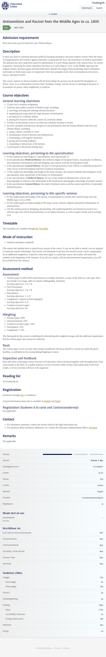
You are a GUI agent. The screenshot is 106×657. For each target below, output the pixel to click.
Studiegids (98, 3)
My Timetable (42, 229)
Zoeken (54, 14)
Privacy (57, 648)
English (47, 401)
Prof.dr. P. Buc (97, 460)
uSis (22, 395)
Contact (66, 648)
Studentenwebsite (44, 648)
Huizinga (93, 427)
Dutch (57, 401)
